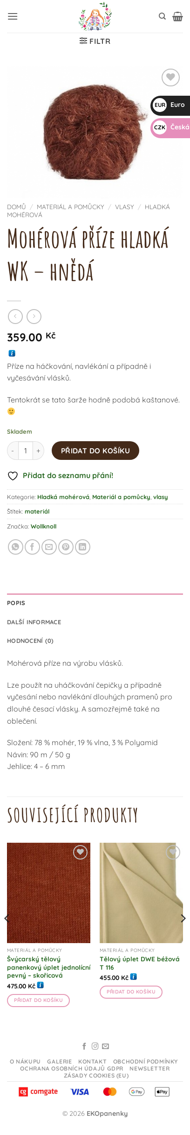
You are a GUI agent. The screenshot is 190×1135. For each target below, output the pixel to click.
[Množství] (25, 450)
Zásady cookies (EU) (96, 1075)
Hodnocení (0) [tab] (30, 640)
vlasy (124, 207)
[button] (12, 16)
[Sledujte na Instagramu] (95, 1046)
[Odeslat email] (105, 1046)
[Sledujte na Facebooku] (84, 1046)
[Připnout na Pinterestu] (66, 547)
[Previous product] (34, 316)
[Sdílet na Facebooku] (32, 547)
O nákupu (25, 1061)
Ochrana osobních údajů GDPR (71, 1068)
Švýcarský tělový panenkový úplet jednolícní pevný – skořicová (48, 967)
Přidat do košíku (95, 450)
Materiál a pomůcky (70, 207)
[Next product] (15, 316)
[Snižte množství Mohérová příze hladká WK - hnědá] (12, 450)
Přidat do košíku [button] (38, 1000)
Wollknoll (43, 526)
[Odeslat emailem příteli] (49, 547)
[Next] (182, 937)
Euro (169, 104)
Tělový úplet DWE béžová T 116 (140, 963)
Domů (16, 207)
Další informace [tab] (34, 622)
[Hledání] (162, 16)
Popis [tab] (16, 602)
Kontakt (92, 1061)
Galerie (59, 1061)
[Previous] (7, 937)
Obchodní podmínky (145, 1061)
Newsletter (149, 1068)
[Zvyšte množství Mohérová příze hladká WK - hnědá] (38, 450)
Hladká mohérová (63, 497)
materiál (37, 511)
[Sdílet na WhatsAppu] (15, 547)
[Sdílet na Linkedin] (82, 547)
